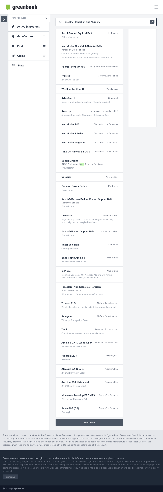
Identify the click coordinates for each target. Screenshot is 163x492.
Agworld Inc (19, 489)
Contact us (10, 477)
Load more (89, 422)
